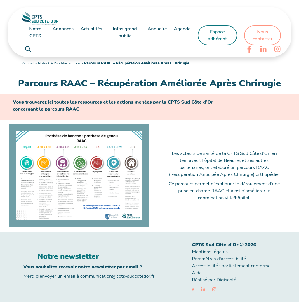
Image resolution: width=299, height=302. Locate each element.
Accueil (28, 63)
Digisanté (226, 280)
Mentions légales (209, 252)
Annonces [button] (63, 29)
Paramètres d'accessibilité (219, 259)
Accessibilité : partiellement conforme (231, 266)
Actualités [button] (91, 29)
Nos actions (71, 63)
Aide (196, 273)
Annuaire (157, 29)
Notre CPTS (48, 63)
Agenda (182, 29)
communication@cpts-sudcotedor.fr (117, 276)
